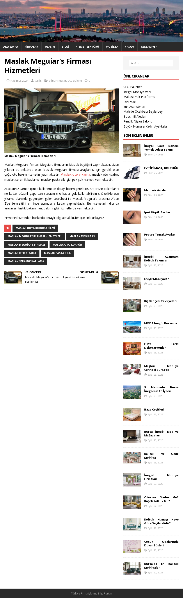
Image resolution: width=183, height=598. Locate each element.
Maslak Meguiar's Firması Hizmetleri (35, 236)
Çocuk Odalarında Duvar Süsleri (161, 543)
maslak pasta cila (57, 253)
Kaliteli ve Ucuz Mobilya (161, 455)
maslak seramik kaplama (26, 261)
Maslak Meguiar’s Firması (26, 245)
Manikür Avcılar (155, 190)
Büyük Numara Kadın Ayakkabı (145, 126)
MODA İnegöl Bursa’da (160, 323)
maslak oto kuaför (67, 245)
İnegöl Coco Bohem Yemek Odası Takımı (161, 147)
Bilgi (65, 47)
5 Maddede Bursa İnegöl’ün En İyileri (161, 389)
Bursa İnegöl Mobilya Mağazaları (161, 433)
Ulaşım (50, 47)
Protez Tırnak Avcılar (159, 234)
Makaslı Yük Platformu (139, 97)
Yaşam (129, 47)
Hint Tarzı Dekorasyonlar (161, 345)
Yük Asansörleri (134, 106)
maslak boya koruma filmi (35, 228)
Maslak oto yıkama (75, 174)
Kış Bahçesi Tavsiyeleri (160, 301)
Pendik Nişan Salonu (137, 121)
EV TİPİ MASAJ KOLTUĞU (161, 168)
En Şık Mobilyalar (156, 279)
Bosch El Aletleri (134, 116)
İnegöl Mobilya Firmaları (161, 477)
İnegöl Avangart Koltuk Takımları (161, 258)
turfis (38, 81)
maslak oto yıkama (22, 253)
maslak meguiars (82, 236)
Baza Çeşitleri (154, 409)
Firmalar (31, 47)
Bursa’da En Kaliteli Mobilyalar (161, 565)
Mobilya (112, 47)
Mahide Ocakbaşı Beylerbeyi (143, 111)
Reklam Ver (149, 47)
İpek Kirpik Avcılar (157, 212)
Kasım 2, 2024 (19, 81)
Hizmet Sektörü (87, 47)
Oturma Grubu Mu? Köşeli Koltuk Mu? (161, 499)
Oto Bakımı (75, 81)
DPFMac (129, 102)
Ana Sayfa (10, 47)
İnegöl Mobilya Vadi (137, 92)
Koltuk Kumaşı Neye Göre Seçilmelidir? (161, 521)
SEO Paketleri (132, 87)
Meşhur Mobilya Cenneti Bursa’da (161, 368)
